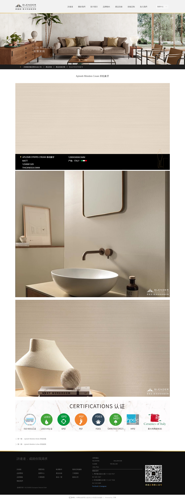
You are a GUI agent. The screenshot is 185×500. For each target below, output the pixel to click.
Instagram (103, 486)
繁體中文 (160, 7)
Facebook (95, 486)
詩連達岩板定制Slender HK (33, 67)
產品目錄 (49, 67)
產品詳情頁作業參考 (76, 67)
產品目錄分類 (60, 67)
